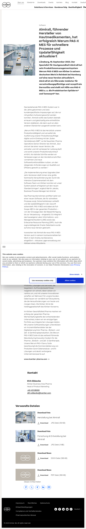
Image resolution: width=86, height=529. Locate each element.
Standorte (30, 2)
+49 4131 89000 (33, 390)
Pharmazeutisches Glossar (26, 515)
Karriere (59, 2)
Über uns (21, 2)
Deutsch (77, 509)
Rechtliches (32, 503)
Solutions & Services (43, 7)
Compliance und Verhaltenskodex (28, 511)
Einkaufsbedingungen (24, 507)
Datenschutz (45, 503)
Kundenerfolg (60, 7)
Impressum (20, 503)
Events (51, 2)
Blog (67, 2)
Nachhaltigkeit (75, 7)
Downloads (41, 2)
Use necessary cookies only (42, 280)
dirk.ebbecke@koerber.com (39, 393)
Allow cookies (70, 280)
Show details (74, 274)
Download (44, 423)
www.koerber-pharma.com (35, 359)
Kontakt (74, 2)
